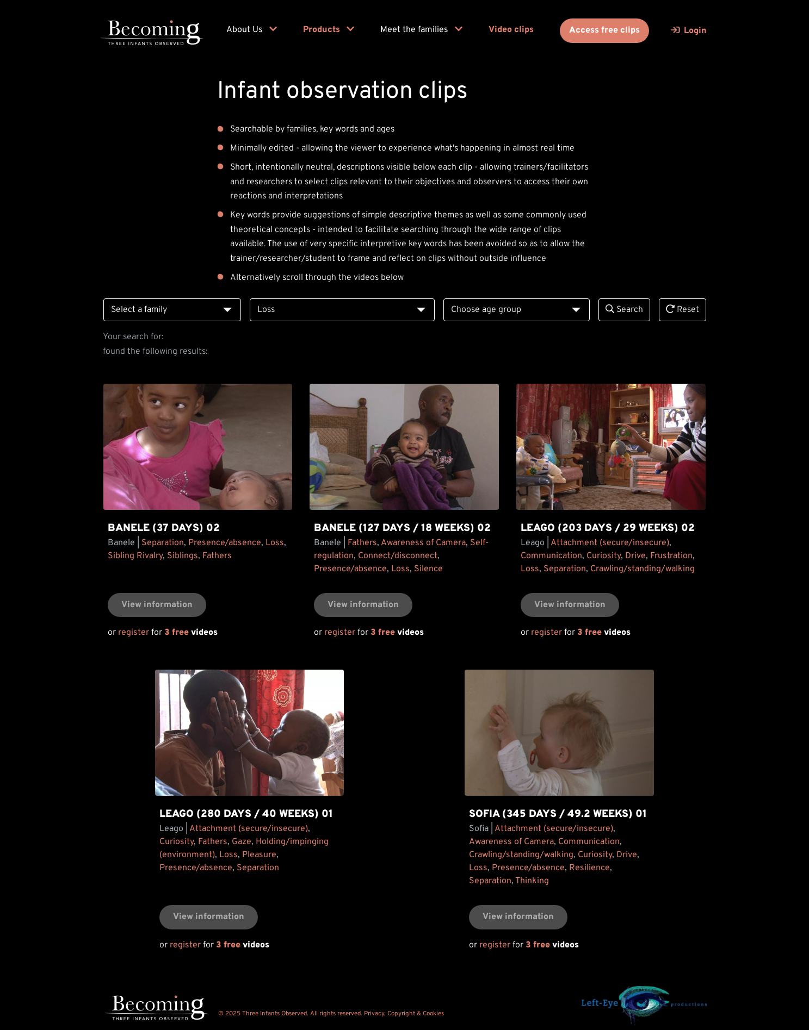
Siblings (182, 556)
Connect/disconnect (397, 556)
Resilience (589, 868)
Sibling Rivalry (135, 556)
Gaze (241, 842)
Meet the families (421, 29)
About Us (251, 29)
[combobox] (172, 310)
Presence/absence (224, 543)
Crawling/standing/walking (642, 569)
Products (328, 29)
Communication (551, 556)
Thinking (532, 881)
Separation (162, 543)
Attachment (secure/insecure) (610, 543)
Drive (635, 556)
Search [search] (624, 309)
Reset (682, 309)
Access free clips (604, 30)
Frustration (671, 556)
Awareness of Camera (423, 543)
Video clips (511, 29)
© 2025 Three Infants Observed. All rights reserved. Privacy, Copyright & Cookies (331, 1013)
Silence (428, 569)
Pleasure (259, 855)
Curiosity (603, 556)
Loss (274, 543)
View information (157, 605)
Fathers (217, 556)
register (133, 632)
